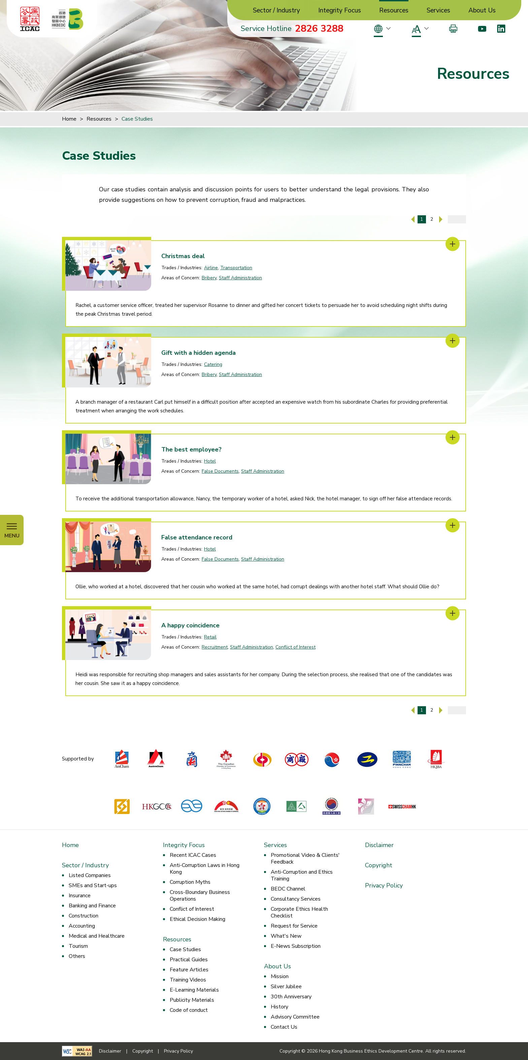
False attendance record (196, 537)
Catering (213, 364)
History (279, 1006)
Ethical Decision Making (197, 919)
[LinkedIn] (501, 28)
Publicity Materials (192, 1000)
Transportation (236, 267)
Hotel (210, 461)
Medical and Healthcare (97, 936)
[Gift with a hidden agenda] (453, 341)
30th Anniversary (291, 996)
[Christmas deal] (453, 244)
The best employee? (191, 449)
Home (69, 119)
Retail (210, 637)
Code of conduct (189, 1010)
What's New (286, 936)
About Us (482, 10)
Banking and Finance (92, 905)
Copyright (378, 865)
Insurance (80, 895)
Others (77, 956)
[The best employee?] (453, 437)
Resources (393, 10)
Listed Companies (90, 875)
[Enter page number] (457, 219)
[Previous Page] (413, 219)
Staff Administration (240, 278)
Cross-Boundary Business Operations (200, 895)
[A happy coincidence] (453, 613)
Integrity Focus (339, 10)
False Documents (220, 471)
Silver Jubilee (286, 986)
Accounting (82, 926)
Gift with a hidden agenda (198, 353)
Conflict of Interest (295, 647)
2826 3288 (319, 28)
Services (438, 10)
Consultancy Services (296, 899)
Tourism (78, 946)
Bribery (209, 278)
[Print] (453, 28)
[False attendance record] (453, 525)
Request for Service (294, 926)
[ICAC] (30, 19)
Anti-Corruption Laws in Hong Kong (204, 868)
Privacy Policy (384, 885)
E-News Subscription (296, 946)
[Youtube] (482, 28)
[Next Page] (440, 219)
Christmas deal (183, 256)
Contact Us (284, 1027)
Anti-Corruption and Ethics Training (302, 875)
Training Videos (188, 979)
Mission (280, 976)
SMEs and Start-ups (93, 885)
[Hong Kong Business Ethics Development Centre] (68, 19)
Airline (211, 267)
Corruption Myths (190, 882)
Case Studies (137, 119)
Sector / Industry (276, 10)
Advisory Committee (295, 1017)
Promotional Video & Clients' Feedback (305, 858)
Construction (83, 915)
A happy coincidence (190, 625)
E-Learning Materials (194, 990)
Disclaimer (379, 845)
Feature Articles (189, 969)
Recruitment (215, 647)
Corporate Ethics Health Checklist (299, 912)
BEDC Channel (288, 888)
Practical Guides (189, 959)
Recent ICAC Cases (193, 855)
